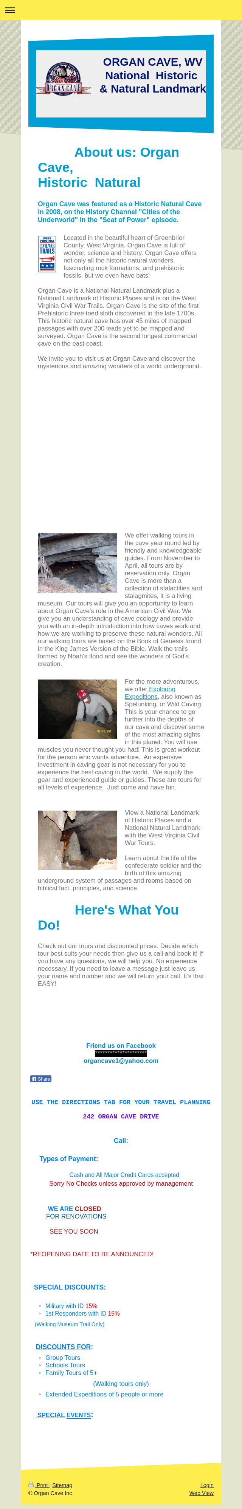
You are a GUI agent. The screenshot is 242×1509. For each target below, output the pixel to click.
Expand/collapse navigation (121, 10)
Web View (201, 1498)
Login (207, 1490)
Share (41, 1079)
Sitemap (62, 1490)
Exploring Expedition (150, 693)
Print (39, 1490)
